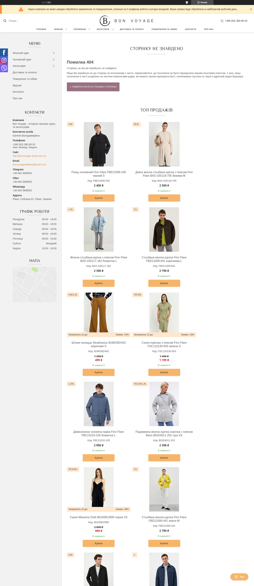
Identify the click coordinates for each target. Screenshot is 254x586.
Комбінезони (30, 561)
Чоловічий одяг (22, 59)
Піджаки (81, 529)
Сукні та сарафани (33, 521)
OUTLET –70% (192, 518)
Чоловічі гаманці (139, 533)
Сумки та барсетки (140, 526)
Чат (239, 576)
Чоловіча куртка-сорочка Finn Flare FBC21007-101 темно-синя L (215, 437)
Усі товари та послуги (155, 476)
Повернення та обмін (164, 29)
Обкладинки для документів (146, 553)
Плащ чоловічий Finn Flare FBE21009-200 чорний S (96, 174)
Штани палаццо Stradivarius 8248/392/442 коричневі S (156, 259)
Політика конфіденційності (167, 582)
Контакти (190, 29)
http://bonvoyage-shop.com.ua (29, 155)
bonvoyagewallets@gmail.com (29, 164)
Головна (41, 29)
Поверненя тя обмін (25, 78)
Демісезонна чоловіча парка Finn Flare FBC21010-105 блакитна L (96, 348)
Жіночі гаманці (138, 529)
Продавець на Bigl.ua (127, 579)
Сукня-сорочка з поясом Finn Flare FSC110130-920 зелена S (215, 259)
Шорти (26, 553)
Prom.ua (143, 576)
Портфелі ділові (139, 537)
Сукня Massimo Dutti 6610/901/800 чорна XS (215, 348)
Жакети (27, 541)
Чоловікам (79, 29)
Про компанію (192, 521)
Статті (187, 537)
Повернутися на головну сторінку (94, 86)
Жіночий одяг (21, 52)
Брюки (80, 526)
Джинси (27, 557)
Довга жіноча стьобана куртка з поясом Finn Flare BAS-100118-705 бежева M (155, 174)
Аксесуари (103, 29)
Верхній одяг (30, 518)
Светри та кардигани (34, 526)
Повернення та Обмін (196, 529)
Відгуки (17, 85)
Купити (96, 198)
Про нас (209, 29)
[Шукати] (5, 20)
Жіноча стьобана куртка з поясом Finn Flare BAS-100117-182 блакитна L (215, 174)
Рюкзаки (135, 518)
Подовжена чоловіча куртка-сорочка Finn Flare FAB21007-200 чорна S (155, 437)
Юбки (26, 545)
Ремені (134, 541)
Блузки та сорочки (33, 529)
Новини (188, 533)
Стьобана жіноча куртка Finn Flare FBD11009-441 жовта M (96, 437)
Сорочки (81, 521)
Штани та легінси (32, 537)
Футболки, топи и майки (36, 533)
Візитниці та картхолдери (144, 545)
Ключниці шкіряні (140, 549)
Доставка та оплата (25, 72)
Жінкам (58, 29)
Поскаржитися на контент (139, 582)
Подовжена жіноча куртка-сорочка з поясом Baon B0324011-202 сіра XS (155, 348)
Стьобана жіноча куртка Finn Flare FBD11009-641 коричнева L (96, 259)
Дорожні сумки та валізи (144, 521)
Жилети (27, 549)
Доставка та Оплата (132, 29)
